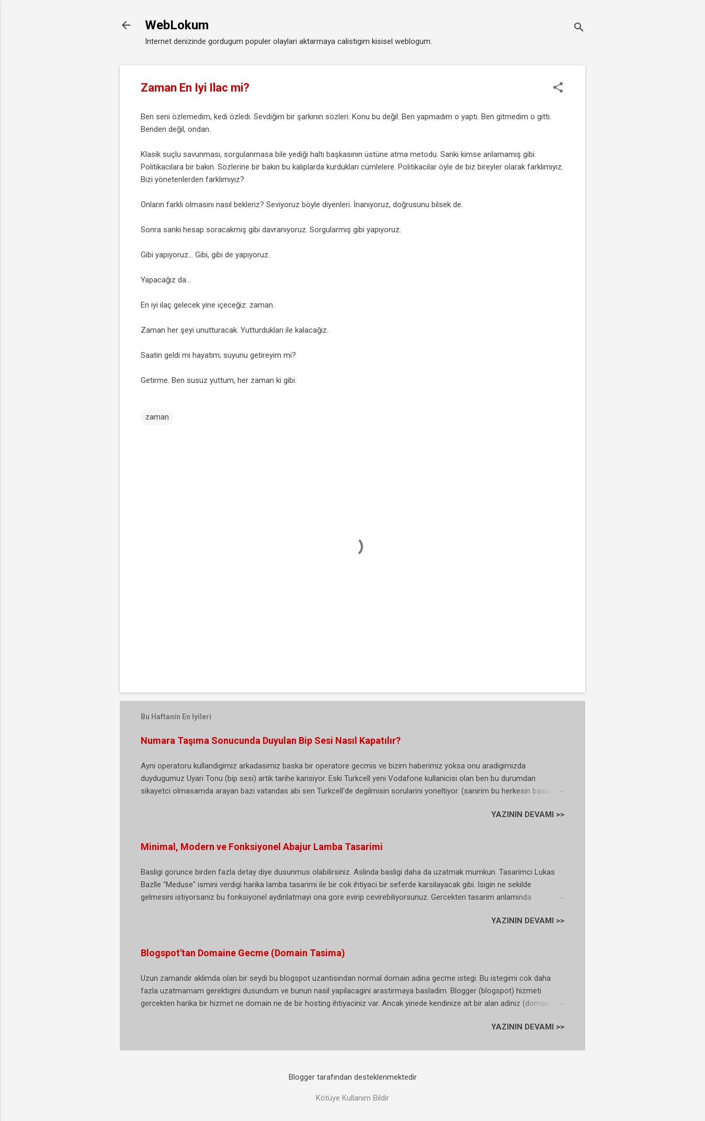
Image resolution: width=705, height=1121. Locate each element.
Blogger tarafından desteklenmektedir (353, 1077)
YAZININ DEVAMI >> (527, 814)
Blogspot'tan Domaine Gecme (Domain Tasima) (243, 952)
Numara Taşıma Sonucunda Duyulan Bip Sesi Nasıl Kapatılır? (271, 740)
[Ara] (579, 28)
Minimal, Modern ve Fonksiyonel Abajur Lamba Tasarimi (262, 846)
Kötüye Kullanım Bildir (352, 1098)
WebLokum (177, 25)
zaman (157, 417)
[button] (558, 88)
